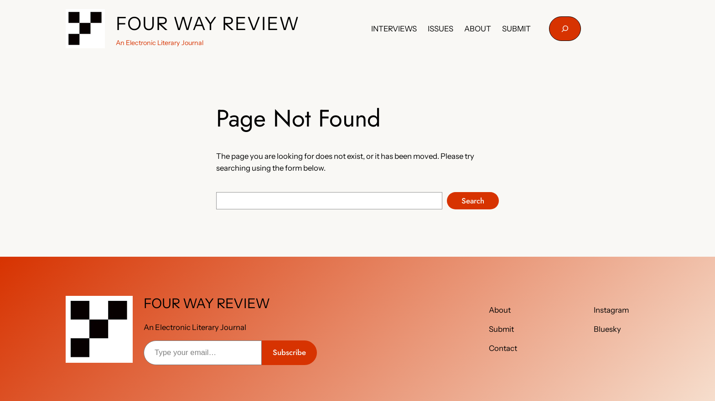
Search (472, 200)
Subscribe (289, 352)
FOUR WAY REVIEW (208, 23)
